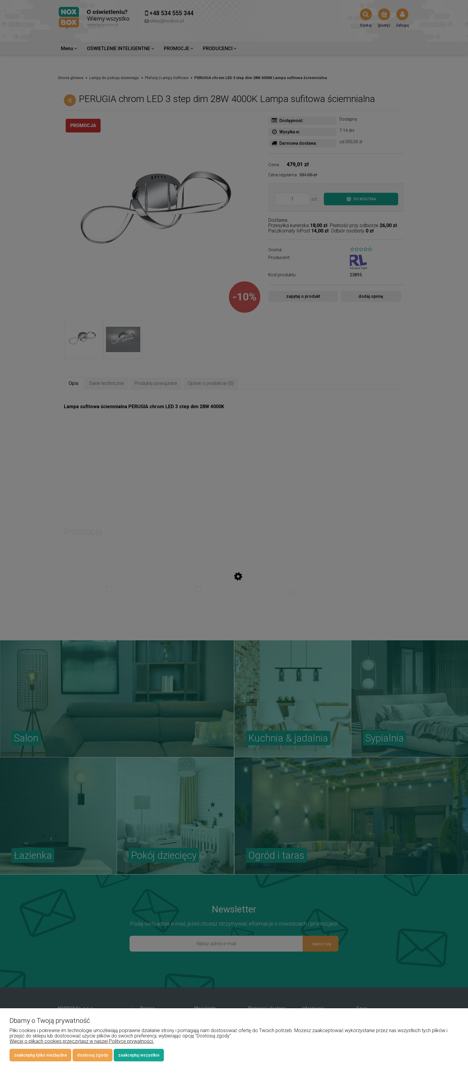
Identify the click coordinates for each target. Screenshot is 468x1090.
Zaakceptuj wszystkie (138, 1055)
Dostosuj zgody (92, 1055)
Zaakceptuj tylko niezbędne (40, 1055)
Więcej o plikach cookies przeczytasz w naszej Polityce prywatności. (82, 1041)
